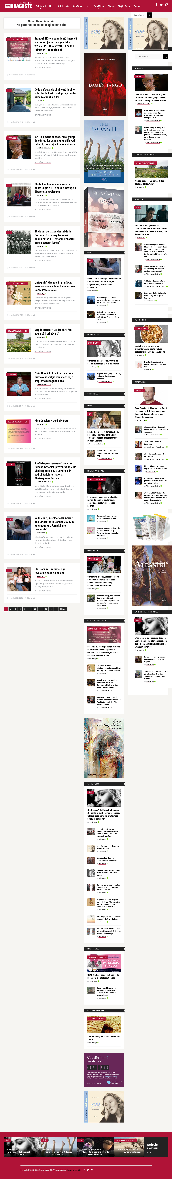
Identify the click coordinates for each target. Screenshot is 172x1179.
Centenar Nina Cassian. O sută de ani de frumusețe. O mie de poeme (108, 872)
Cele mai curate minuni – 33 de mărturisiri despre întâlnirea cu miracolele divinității (109, 931)
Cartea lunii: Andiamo (132, 1152)
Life (9, 91)
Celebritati (41, 7)
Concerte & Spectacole (17, 40)
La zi (88, 7)
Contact (137, 6)
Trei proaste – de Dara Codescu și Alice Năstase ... (59, 1153)
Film (9, 519)
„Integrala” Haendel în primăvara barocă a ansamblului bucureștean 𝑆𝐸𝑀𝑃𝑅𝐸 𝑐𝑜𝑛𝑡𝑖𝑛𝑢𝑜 (55, 286)
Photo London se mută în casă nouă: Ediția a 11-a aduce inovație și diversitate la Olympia (56, 187)
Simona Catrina (151, 471)
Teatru (10, 464)
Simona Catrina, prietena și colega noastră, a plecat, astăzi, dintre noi (156, 429)
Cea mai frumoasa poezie (17, 331)
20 (40, 609)
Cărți (90, 792)
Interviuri (12, 138)
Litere (52, 7)
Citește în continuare (43, 68)
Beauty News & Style (96, 479)
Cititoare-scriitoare (96, 1019)
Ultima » (63, 609)
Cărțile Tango (124, 6)
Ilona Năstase (141, 238)
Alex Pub (39, 101)
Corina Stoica (141, 420)
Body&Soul (77, 7)
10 (35, 609)
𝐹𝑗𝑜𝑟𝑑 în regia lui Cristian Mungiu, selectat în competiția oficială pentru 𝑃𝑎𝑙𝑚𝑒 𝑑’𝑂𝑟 (108, 300)
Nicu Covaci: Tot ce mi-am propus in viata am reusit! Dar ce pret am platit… (155, 480)
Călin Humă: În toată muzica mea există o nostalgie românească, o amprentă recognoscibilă (54, 377)
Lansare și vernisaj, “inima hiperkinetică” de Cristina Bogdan (154, 659)
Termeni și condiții (74, 1170)
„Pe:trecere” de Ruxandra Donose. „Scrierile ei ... (22, 1153)
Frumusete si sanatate (97, 957)
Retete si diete (141, 328)
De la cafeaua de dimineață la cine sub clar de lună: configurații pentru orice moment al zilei (55, 93)
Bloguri (111, 7)
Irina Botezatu (150, 301)
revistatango (41, 53)
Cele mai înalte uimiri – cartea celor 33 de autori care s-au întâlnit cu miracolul (108, 887)
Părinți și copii (94, 559)
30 (46, 609)
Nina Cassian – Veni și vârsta (51, 420)
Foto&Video (99, 7)
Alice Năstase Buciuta (44, 148)
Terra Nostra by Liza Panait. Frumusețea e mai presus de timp (107, 453)
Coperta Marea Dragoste (125, 1140)
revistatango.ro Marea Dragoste (156, 286)
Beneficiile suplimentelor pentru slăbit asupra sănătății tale (155, 364)
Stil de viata (63, 7)
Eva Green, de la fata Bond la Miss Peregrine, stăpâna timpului (155, 295)
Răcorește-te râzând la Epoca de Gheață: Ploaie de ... (96, 1153)
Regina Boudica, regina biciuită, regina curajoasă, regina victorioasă (109, 376)
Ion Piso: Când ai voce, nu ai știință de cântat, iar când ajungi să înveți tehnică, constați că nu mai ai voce (55, 140)
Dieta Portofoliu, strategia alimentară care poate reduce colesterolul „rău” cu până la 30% (150, 349)
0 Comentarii (31, 75)
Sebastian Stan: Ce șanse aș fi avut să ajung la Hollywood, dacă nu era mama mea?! (155, 268)
